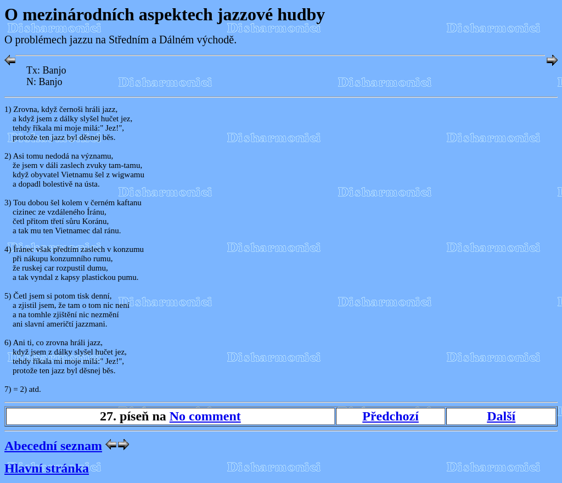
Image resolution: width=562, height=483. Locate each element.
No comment (205, 416)
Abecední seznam (53, 446)
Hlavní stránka (46, 468)
